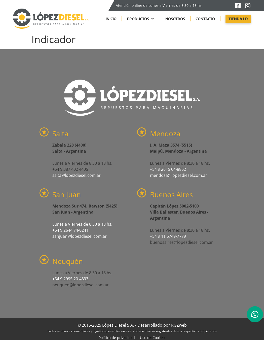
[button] (141, 18)
